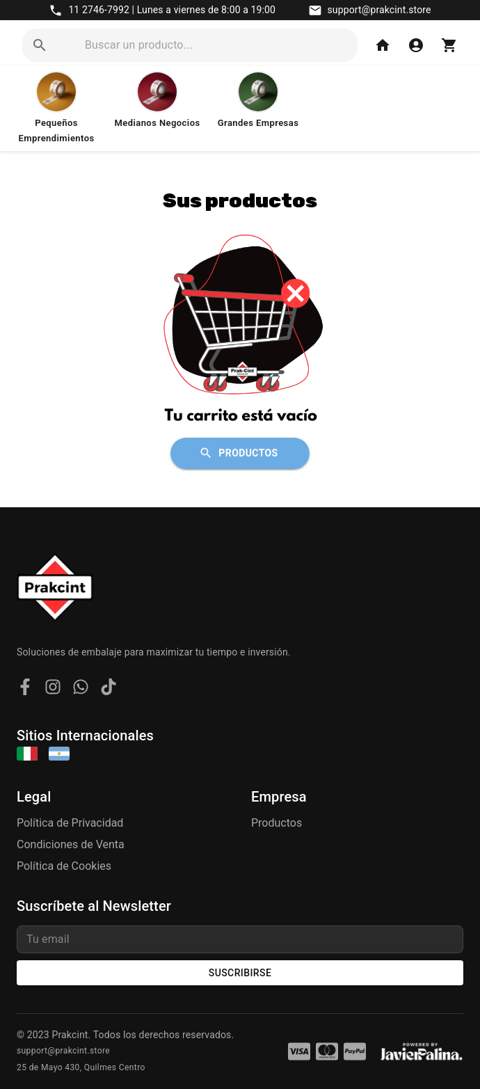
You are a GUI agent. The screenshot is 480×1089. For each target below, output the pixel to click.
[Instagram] (53, 688)
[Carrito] (449, 45)
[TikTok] (108, 688)
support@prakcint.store (379, 9)
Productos (240, 453)
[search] (218, 45)
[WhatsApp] (80, 688)
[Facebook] (25, 688)
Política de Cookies (64, 866)
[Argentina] (59, 755)
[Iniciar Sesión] (416, 45)
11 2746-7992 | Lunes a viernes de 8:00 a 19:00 (171, 9)
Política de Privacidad (70, 822)
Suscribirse (240, 973)
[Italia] (27, 755)
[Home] (383, 45)
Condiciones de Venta (71, 844)
